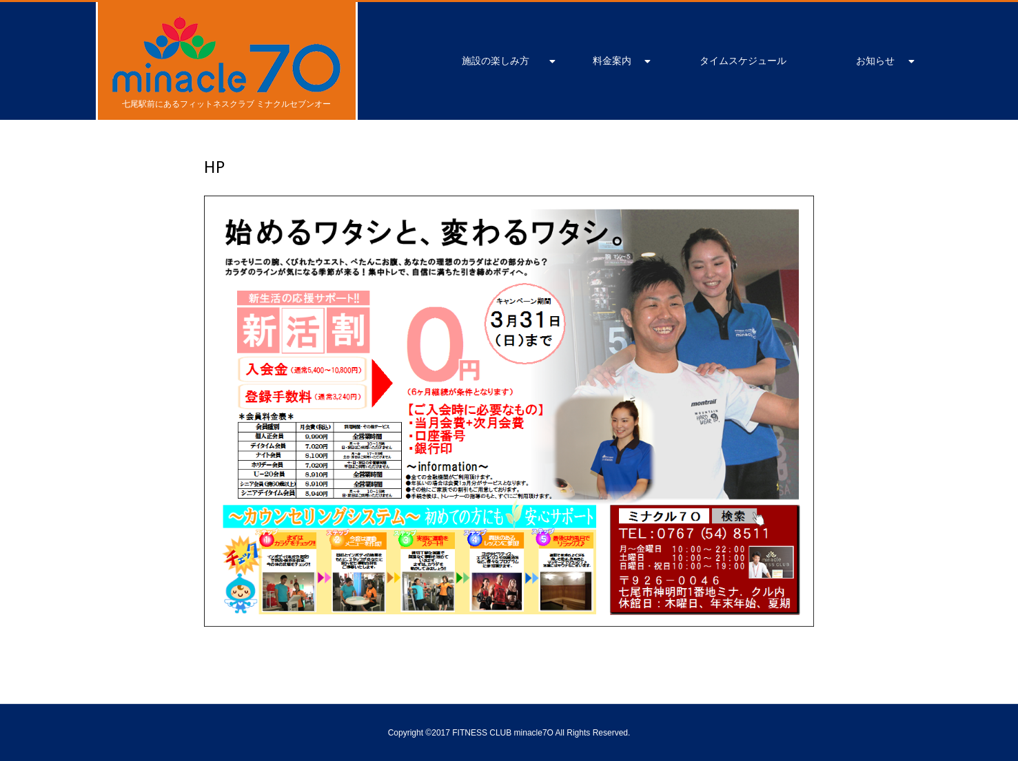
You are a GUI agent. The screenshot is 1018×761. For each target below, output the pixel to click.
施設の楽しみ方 (495, 60)
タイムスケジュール (743, 60)
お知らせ (875, 60)
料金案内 (612, 60)
